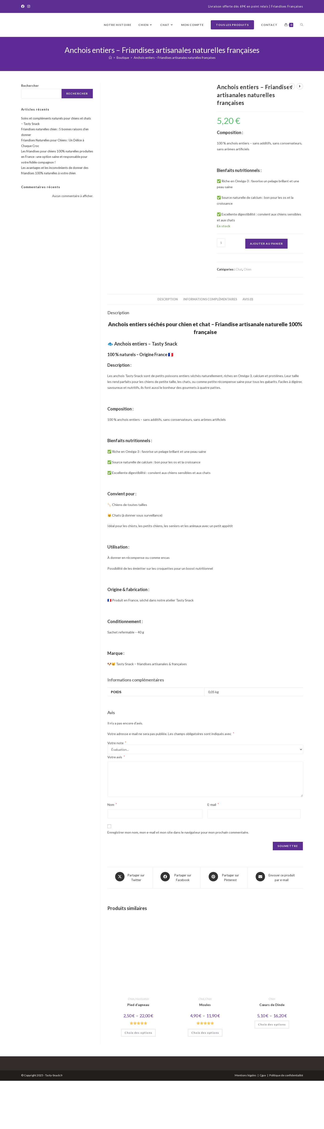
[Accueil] (110, 58)
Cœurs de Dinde (272, 1053)
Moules (205, 1053)
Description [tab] (167, 349)
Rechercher (30, 85)
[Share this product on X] (129, 927)
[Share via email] (275, 927)
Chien (247, 269)
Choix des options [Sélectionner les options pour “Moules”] (205, 1081)
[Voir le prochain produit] (300, 86)
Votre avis (116, 808)
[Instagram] (28, 6)
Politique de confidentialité (286, 1123)
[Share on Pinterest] (224, 927)
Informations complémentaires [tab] (210, 349)
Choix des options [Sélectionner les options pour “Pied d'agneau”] (138, 1081)
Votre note (116, 793)
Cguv (263, 1123)
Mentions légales (245, 1123)
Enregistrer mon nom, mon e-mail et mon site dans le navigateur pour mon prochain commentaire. (178, 883)
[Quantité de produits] (221, 243)
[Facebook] (23, 6)
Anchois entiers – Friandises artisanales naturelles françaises (174, 58)
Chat (239, 269)
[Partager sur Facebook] (177, 927)
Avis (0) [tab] (247, 349)
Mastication (142, 1047)
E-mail (213, 855)
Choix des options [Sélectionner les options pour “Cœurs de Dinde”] (272, 1073)
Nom (112, 855)
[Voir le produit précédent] (292, 86)
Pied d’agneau (138, 1053)
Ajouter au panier (266, 243)
